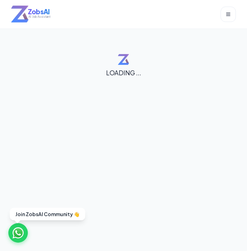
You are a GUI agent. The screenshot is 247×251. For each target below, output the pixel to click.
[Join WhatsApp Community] (18, 233)
